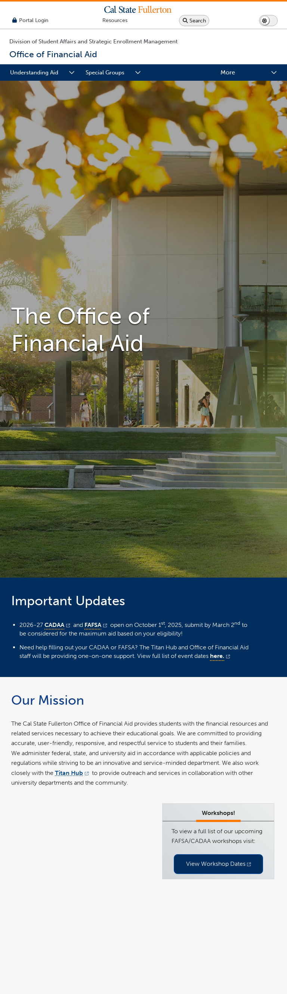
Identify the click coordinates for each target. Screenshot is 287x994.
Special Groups (105, 72)
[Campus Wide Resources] (115, 20)
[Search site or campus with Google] (194, 20)
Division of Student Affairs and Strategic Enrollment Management (93, 41)
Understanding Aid (34, 72)
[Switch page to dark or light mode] (268, 20)
